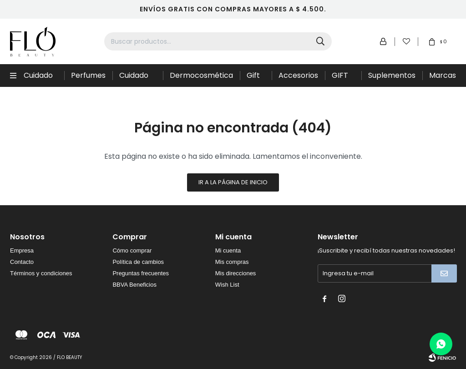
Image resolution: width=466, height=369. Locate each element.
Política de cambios (138, 261)
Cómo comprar (132, 250)
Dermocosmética (201, 75)
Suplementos (391, 75)
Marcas (442, 75)
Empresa (22, 250)
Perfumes (88, 75)
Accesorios (298, 75)
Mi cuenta (228, 250)
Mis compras (232, 261)
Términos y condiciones (41, 273)
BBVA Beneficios (134, 284)
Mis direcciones (235, 273)
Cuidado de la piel (135, 78)
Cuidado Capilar (38, 78)
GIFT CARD (342, 78)
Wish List (227, 284)
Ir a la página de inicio (233, 182)
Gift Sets (254, 78)
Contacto (22, 261)
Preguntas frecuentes (140, 273)
